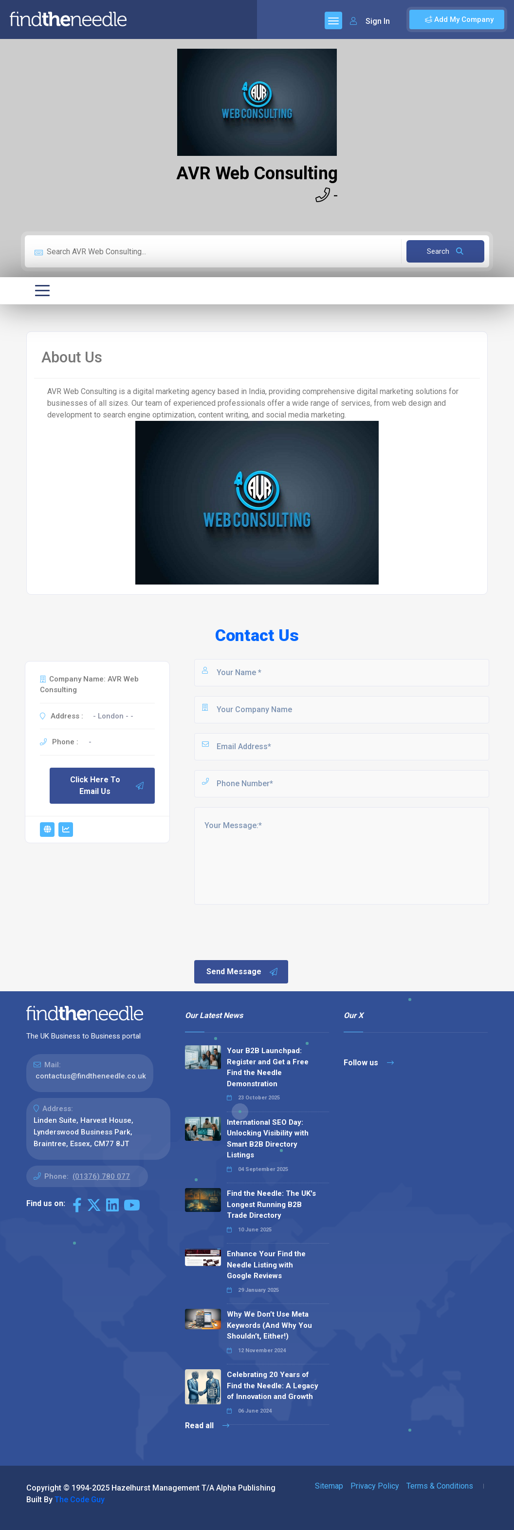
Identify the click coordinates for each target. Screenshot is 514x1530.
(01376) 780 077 (101, 1176)
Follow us (369, 1062)
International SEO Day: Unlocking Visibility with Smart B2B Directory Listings (268, 1139)
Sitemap (329, 1486)
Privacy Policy (374, 1486)
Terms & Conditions (439, 1486)
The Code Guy (80, 1499)
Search (445, 251)
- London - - (113, 716)
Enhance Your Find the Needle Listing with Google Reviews (266, 1264)
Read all (207, 1425)
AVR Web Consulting (257, 173)
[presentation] (267, 931)
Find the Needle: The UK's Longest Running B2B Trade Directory (271, 1204)
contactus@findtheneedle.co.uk (91, 1076)
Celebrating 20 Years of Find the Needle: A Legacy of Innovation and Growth (272, 1385)
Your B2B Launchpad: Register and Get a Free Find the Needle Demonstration (268, 1067)
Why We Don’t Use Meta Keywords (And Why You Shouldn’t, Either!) (269, 1325)
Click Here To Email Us (107, 785)
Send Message (242, 972)
